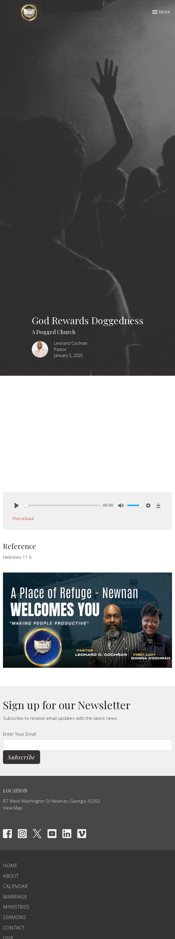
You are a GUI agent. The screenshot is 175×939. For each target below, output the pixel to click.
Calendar (15, 886)
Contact (14, 927)
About (11, 876)
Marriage (15, 896)
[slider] (62, 505)
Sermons (14, 917)
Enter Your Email (19, 734)
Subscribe (21, 757)
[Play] (16, 505)
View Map (12, 808)
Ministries (16, 907)
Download (23, 518)
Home (10, 865)
